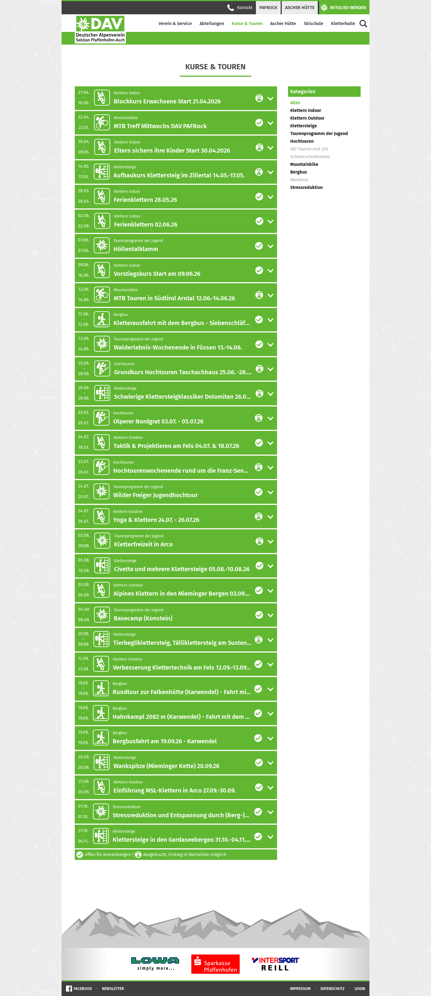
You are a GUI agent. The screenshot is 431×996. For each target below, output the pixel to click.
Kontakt (240, 7)
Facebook (83, 988)
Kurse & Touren (247, 23)
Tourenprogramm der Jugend (319, 133)
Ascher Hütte (299, 7)
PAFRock (268, 7)
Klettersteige (303, 125)
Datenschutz (333, 988)
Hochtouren (302, 141)
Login (360, 988)
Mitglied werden (343, 8)
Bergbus (298, 172)
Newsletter (113, 988)
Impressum (300, 988)
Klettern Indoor (305, 110)
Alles (295, 102)
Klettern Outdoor (307, 118)
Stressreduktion (306, 187)
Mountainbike (304, 164)
